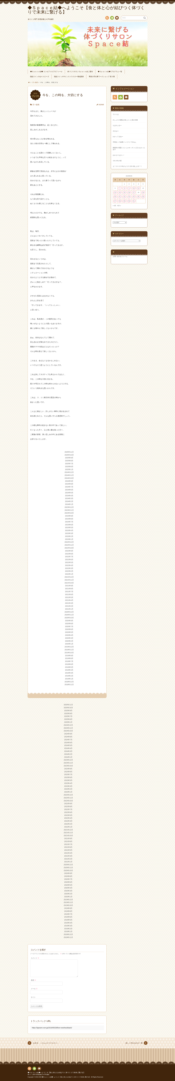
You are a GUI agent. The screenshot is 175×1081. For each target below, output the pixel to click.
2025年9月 (69, 458)
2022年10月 (69, 548)
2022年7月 (69, 557)
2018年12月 (69, 682)
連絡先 (117, 18)
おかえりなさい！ (118, 155)
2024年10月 (69, 478)
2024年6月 (69, 490)
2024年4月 (69, 496)
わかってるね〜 (118, 136)
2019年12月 (69, 647)
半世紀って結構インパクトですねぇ (124, 142)
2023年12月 (69, 507)
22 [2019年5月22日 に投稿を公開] (124, 196)
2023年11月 (69, 510)
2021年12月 (69, 577)
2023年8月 (69, 519)
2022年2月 (69, 571)
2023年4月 (69, 530)
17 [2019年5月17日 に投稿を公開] (134, 192)
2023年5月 (69, 527)
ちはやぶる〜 (117, 125)
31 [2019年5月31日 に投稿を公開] (134, 201)
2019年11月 (69, 650)
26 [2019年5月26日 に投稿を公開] (143, 196)
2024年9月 (69, 481)
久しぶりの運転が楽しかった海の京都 (125, 120)
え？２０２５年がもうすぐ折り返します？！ (127, 166)
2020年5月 (69, 632)
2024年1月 (69, 504)
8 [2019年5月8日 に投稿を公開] (124, 188)
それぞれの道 (117, 161)
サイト (33, 997)
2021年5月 (69, 597)
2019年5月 (69, 667)
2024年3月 (69, 498)
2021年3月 (69, 603)
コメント (35, 958)
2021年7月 (69, 591)
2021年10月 (69, 583)
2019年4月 (69, 670)
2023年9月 (69, 516)
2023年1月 (69, 539)
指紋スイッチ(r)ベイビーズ (39, 76)
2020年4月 (69, 635)
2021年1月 (69, 609)
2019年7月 (69, 661)
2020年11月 (69, 615)
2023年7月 (69, 522)
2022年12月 (69, 542)
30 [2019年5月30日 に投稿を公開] (129, 201)
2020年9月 (69, 621)
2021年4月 (69, 600)
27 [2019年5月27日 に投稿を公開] (115, 201)
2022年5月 (69, 562)
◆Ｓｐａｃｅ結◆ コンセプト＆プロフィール (46, 71)
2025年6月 (69, 466)
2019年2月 (69, 676)
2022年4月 (69, 565)
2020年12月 (69, 612)
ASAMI (101, 105)
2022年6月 (69, 559)
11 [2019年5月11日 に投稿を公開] (138, 188)
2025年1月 (69, 469)
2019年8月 (69, 658)
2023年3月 (69, 533)
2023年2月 (69, 536)
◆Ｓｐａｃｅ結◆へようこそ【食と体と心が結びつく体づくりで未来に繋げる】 (56, 1072)
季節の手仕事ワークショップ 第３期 (102, 76)
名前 (33, 980)
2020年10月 (69, 618)
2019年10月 (69, 653)
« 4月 (114, 205)
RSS (106, 18)
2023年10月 (69, 513)
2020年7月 (69, 626)
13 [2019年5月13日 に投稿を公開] (115, 192)
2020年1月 (69, 644)
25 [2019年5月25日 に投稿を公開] (138, 196)
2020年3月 (69, 638)
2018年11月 (69, 684)
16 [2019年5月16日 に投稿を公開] (129, 192)
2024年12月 (69, 472)
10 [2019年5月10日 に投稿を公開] (134, 188)
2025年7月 (69, 464)
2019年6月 (69, 664)
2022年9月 (69, 551)
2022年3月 (69, 568)
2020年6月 (69, 629)
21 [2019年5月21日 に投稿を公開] (120, 196)
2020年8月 (69, 624)
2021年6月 (69, 594)
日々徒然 (36, 105)
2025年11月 (69, 452)
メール (34, 989)
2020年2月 (69, 641)
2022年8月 (69, 554)
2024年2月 (69, 501)
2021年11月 (69, 580)
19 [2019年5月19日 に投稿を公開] (143, 192)
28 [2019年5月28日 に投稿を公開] (120, 201)
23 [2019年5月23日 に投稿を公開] (129, 196)
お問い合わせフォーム (120, 256)
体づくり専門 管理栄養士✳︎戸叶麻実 (38, 1074)
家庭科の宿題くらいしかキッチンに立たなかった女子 (129, 148)
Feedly (112, 18)
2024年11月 (69, 475)
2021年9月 (69, 586)
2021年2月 (69, 606)
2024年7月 (69, 487)
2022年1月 (69, 574)
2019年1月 (69, 679)
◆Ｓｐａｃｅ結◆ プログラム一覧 (110, 71)
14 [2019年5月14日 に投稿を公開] (120, 192)
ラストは (116, 114)
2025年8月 (69, 461)
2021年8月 (69, 589)
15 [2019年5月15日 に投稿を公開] (124, 192)
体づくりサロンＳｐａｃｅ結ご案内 (80, 71)
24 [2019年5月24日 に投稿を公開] (134, 196)
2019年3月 (69, 673)
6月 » (119, 205)
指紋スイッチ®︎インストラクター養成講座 (69, 76)
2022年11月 (69, 545)
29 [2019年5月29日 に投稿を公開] (124, 201)
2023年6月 (69, 525)
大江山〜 (116, 131)
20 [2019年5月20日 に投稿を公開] (115, 196)
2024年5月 (69, 493)
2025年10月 (69, 455)
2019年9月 (69, 656)
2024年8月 (69, 484)
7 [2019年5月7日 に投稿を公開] (119, 188)
